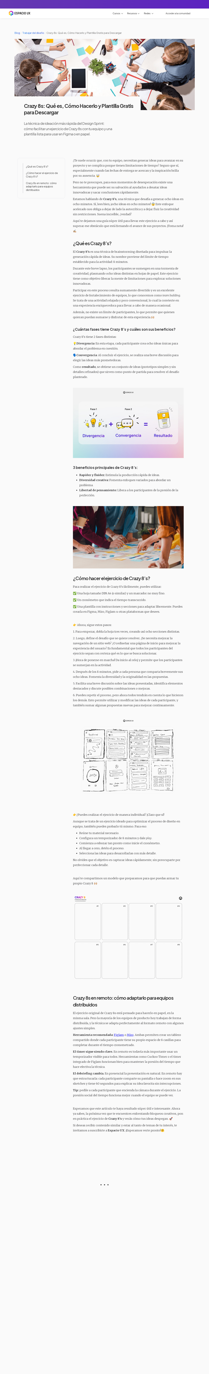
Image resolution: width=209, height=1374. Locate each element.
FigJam (119, 1035)
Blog (17, 32)
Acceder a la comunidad (178, 13)
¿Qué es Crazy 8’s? (37, 166)
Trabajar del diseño (33, 32)
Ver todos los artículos (104, 1335)
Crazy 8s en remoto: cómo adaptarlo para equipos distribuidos (41, 186)
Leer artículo (27, 1311)
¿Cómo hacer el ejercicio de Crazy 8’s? (42, 174)
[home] (19, 12)
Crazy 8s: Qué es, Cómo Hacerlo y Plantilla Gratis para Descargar (84, 32)
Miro (130, 1035)
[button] (118, 13)
